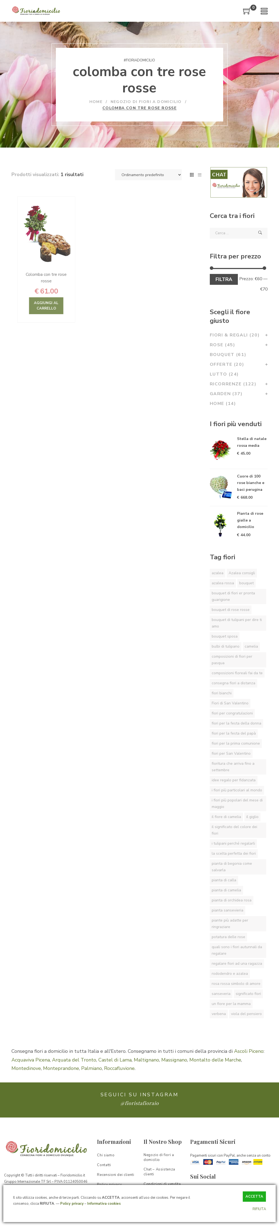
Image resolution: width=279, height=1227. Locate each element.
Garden (228, 393)
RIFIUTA (259, 1209)
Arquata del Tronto (74, 1065)
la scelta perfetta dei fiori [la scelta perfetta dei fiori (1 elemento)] (234, 853)
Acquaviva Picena (30, 1065)
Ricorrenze (235, 384)
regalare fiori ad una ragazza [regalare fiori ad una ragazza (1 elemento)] (237, 963)
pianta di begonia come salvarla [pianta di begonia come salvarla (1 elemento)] (232, 867)
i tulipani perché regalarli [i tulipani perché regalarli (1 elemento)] (233, 843)
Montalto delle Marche (215, 1065)
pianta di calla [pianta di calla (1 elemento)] (224, 880)
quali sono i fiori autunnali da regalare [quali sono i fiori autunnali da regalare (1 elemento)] (237, 950)
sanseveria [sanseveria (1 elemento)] (221, 993)
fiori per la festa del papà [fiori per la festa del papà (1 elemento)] (234, 733)
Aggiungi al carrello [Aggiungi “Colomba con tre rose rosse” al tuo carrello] (61, 306)
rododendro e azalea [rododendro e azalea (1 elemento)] (230, 973)
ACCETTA (254, 1196)
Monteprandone (61, 1074)
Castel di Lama (115, 1065)
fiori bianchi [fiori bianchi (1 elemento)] (222, 693)
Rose (224, 345)
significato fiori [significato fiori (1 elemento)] (248, 993)
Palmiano (91, 1074)
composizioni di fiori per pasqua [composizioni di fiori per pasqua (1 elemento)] (232, 660)
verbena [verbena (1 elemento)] (219, 1013)
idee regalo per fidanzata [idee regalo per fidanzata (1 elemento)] (234, 780)
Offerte (229, 364)
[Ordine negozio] (148, 174)
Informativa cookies (104, 1203)
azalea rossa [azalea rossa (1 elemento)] (223, 583)
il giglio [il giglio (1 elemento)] (252, 816)
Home (223, 403)
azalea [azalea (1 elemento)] (217, 573)
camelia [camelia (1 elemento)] (251, 646)
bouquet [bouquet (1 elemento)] (246, 583)
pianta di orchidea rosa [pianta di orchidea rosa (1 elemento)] (231, 900)
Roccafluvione (119, 1074)
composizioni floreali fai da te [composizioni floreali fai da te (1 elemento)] (237, 673)
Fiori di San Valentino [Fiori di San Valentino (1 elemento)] (230, 703)
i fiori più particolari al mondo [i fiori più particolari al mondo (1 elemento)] (237, 790)
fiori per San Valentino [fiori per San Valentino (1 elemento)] (231, 753)
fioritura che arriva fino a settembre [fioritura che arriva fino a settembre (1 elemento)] (233, 767)
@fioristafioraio (139, 1109)
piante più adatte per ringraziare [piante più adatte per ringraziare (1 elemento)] (230, 923)
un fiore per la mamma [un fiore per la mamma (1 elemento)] (231, 1003)
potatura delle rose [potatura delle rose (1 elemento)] (228, 936)
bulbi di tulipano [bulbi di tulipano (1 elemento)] (225, 646)
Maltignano (146, 1065)
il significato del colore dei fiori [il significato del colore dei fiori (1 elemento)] (234, 830)
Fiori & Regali (237, 335)
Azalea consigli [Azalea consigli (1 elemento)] (242, 573)
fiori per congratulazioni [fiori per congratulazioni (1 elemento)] (232, 713)
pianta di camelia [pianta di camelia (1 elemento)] (226, 890)
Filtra (224, 279)
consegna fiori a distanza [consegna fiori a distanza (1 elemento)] (233, 683)
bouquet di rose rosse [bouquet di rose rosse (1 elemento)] (231, 609)
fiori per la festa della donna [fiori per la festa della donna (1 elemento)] (236, 723)
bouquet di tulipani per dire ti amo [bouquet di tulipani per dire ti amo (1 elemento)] (237, 623)
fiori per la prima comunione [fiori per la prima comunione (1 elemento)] (236, 743)
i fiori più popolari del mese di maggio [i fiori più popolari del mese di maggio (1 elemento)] (237, 803)
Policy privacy (72, 1203)
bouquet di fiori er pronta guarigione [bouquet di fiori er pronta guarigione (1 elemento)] (233, 596)
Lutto (224, 374)
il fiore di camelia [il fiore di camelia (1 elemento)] (226, 816)
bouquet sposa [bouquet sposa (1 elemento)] (225, 636)
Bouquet (228, 354)
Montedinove (26, 1074)
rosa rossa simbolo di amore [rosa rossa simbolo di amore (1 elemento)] (236, 983)
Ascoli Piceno (248, 1057)
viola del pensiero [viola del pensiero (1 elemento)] (246, 1013)
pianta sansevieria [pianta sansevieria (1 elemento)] (227, 910)
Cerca (260, 233)
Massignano (174, 1065)
